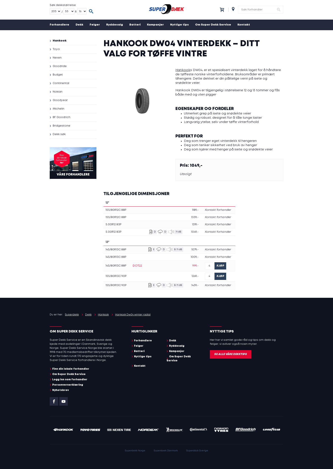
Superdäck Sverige (197, 451)
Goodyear (60, 100)
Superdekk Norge (135, 451)
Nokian (57, 92)
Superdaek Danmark (166, 451)
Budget (58, 75)
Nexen (57, 58)
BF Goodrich (61, 117)
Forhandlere (59, 25)
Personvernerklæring (67, 385)
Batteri (135, 25)
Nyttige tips (179, 25)
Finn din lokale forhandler (70, 369)
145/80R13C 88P (116, 249)
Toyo (56, 49)
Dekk (79, 25)
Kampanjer (155, 25)
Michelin (58, 109)
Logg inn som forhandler (69, 379)
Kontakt (243, 25)
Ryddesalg (114, 25)
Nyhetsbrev (60, 390)
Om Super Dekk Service (213, 25)
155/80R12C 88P (116, 210)
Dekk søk (59, 134)
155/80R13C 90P (116, 276)
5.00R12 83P (113, 224)
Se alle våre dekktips (230, 354)
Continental (61, 83)
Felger (95, 25)
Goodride (60, 66)
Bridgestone (61, 126)
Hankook (59, 41)
